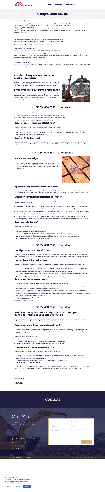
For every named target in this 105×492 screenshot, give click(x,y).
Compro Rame (58, 4)
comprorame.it (16, 464)
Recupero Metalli (71, 4)
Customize (9, 486)
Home (49, 4)
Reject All (18, 486)
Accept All (27, 486)
